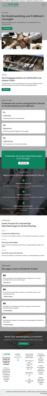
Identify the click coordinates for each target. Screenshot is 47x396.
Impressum (17, 355)
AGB (18, 360)
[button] (23, 163)
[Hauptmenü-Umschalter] (43, 4)
